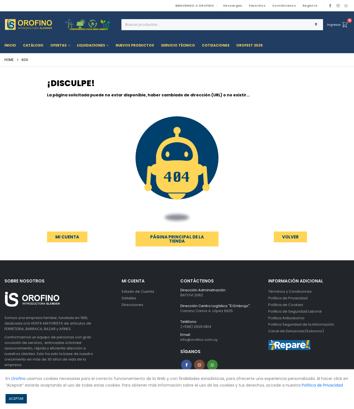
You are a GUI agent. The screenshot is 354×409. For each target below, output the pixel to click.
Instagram (199, 365)
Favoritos (257, 5)
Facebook (186, 365)
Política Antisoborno (286, 318)
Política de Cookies (285, 304)
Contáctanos (284, 5)
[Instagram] (338, 5)
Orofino (18, 378)
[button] (290, 236)
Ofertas (58, 45)
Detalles (129, 298)
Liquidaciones (91, 45)
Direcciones (132, 304)
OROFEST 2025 (249, 45)
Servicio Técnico (178, 45)
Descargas (232, 5)
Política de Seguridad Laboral (295, 311)
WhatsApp (346, 5)
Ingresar (334, 24)
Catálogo (33, 45)
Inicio (10, 45)
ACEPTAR (16, 398)
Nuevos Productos (135, 45)
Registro (310, 5)
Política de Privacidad (288, 298)
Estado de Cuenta (138, 291)
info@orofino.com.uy (199, 339)
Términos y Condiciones (290, 291)
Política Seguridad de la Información (301, 324)
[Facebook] (330, 5)
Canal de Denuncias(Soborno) (296, 331)
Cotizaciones (216, 45)
